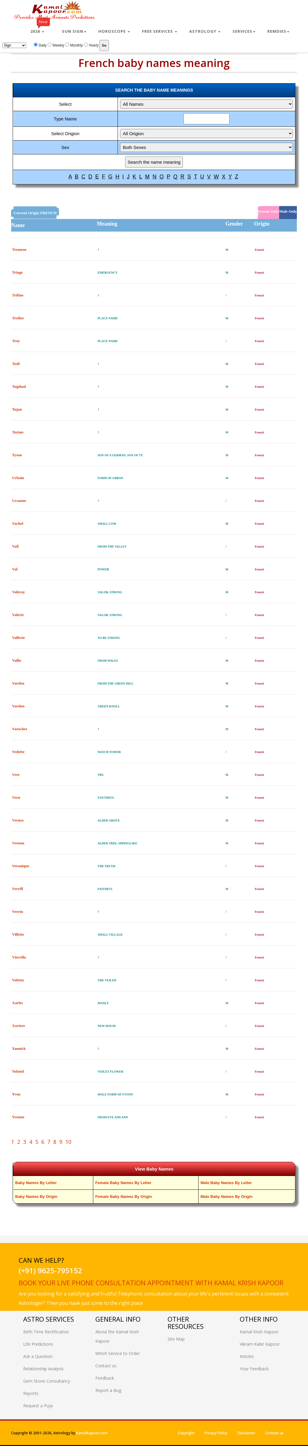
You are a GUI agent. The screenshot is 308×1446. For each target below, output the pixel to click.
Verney (18, 820)
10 (68, 1141)
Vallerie (18, 637)
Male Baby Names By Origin (227, 1196)
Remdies (278, 31)
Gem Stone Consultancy (46, 1381)
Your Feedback (254, 1369)
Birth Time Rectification (46, 1332)
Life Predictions (38, 1344)
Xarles (17, 1003)
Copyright (186, 1432)
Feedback (104, 1378)
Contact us (105, 1366)
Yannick (19, 1048)
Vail (15, 546)
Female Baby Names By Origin (123, 1196)
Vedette (18, 751)
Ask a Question (38, 1356)
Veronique (20, 866)
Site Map (176, 1339)
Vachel (17, 523)
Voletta (18, 980)
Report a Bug (108, 1390)
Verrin (17, 911)
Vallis (16, 660)
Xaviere (18, 1025)
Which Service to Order (117, 1353)
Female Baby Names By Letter (123, 1182)
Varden (18, 683)
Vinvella (19, 957)
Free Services (159, 31)
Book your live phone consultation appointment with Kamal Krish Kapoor (151, 1282)
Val (14, 569)
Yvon (16, 1094)
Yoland (18, 1071)
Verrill (17, 888)
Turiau (17, 432)
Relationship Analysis (43, 1369)
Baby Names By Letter (36, 1182)
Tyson (17, 455)
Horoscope (114, 31)
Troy (16, 341)
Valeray (18, 592)
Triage (17, 272)
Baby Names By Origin (36, 1196)
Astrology (204, 31)
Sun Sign (74, 31)
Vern (16, 797)
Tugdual (19, 386)
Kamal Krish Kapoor (259, 1332)
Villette (18, 934)
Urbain (18, 477)
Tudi (16, 363)
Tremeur (19, 249)
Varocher (19, 729)
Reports (30, 1393)
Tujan (17, 409)
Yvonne (18, 1117)
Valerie (18, 614)
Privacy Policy (216, 1432)
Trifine (17, 295)
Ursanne (19, 500)
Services (244, 31)
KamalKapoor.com (92, 1432)
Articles (247, 1356)
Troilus (18, 318)
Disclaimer (246, 1432)
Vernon (18, 843)
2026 (40, 29)
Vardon (18, 706)
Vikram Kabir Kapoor (260, 1344)
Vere (16, 774)
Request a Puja (38, 1405)
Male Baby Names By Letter (226, 1182)
